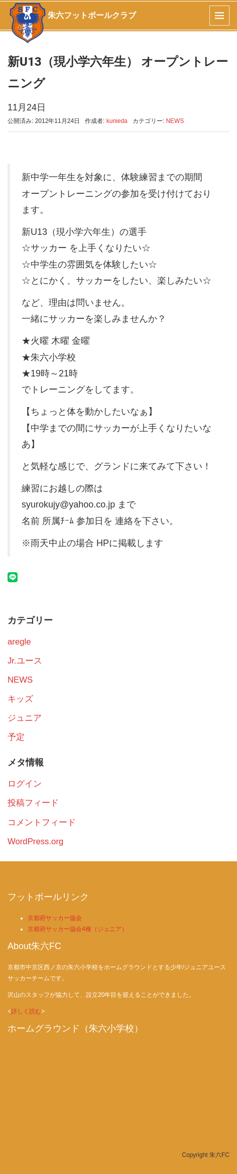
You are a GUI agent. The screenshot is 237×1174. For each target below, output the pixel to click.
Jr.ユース (25, 661)
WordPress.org (35, 841)
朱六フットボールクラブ (92, 15)
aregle (19, 641)
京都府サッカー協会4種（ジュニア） (78, 929)
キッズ (20, 699)
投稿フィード (33, 803)
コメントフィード (42, 822)
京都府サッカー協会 (55, 918)
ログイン (25, 784)
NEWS (175, 120)
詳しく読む (26, 1011)
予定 (16, 737)
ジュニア (25, 718)
